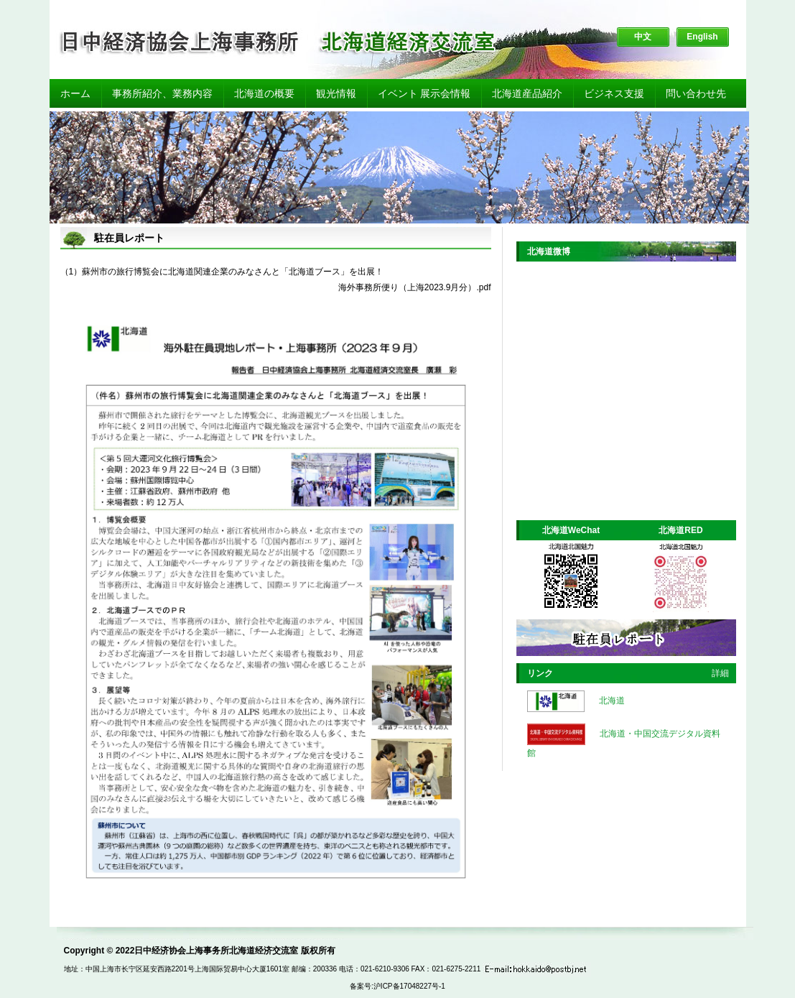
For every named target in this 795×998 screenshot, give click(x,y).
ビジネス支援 (614, 93)
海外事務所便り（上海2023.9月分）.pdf (414, 287)
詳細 (720, 673)
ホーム (75, 93)
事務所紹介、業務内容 (162, 93)
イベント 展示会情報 (424, 93)
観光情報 (336, 93)
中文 (642, 37)
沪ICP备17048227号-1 (409, 986)
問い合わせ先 (696, 93)
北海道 (612, 701)
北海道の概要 (264, 93)
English (702, 37)
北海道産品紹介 (527, 93)
